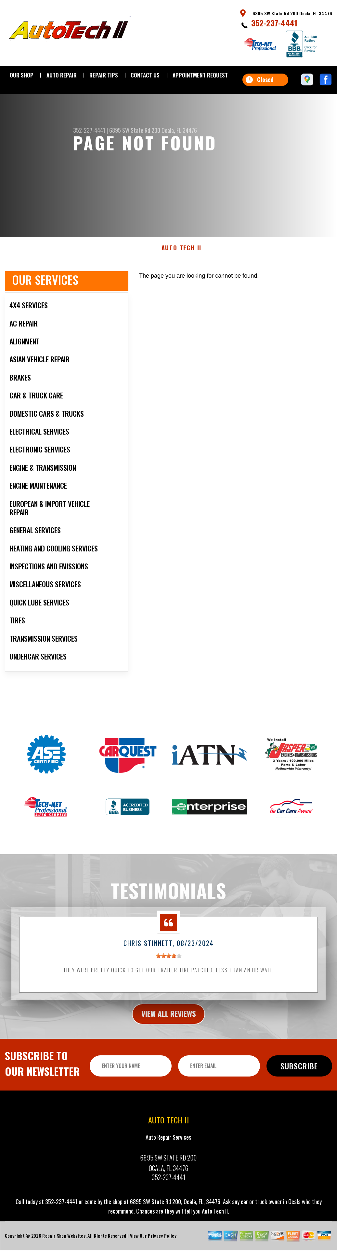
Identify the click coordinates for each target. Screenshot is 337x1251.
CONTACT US (145, 75)
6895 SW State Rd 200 (134, 130)
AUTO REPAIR (61, 75)
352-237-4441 (274, 23)
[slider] (169, 962)
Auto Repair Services (168, 1144)
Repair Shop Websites (63, 1242)
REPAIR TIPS (103, 75)
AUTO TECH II (182, 254)
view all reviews (168, 1020)
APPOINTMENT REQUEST (200, 75)
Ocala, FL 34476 (179, 130)
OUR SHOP (21, 75)
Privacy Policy (162, 1242)
